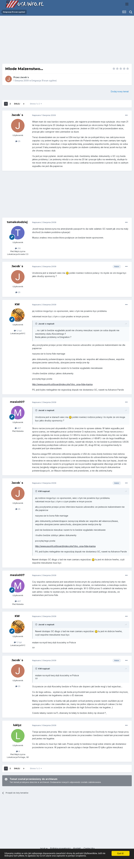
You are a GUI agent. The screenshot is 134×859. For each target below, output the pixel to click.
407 (18, 428)
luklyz (17, 725)
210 (18, 248)
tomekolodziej (17, 222)
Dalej (17, 104)
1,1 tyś (18, 330)
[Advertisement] (67, 41)
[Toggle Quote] (36, 323)
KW (17, 304)
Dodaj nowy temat (120, 91)
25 (17, 141)
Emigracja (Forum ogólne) (44, 80)
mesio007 (17, 402)
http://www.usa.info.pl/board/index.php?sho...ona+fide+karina (62, 384)
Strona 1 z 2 (36, 104)
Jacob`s (24, 77)
